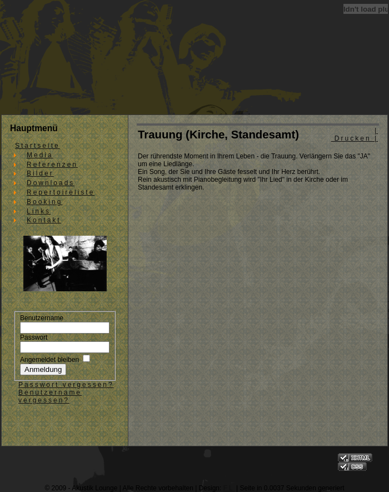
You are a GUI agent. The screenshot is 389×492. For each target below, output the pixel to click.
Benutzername (41, 318)
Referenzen (52, 164)
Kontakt (44, 220)
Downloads (50, 183)
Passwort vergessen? (66, 385)
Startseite (37, 146)
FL (229, 488)
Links (39, 211)
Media (40, 155)
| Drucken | (354, 134)
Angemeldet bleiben (49, 360)
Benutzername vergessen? (50, 396)
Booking (44, 202)
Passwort (33, 337)
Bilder (40, 173)
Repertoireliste (60, 192)
